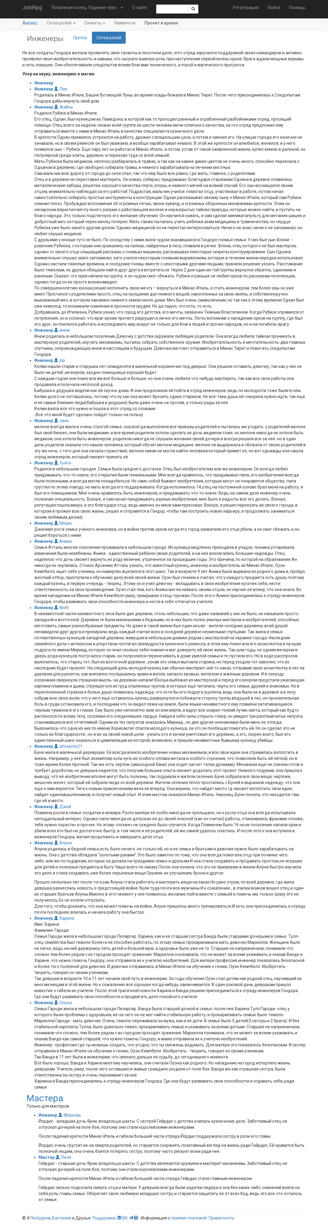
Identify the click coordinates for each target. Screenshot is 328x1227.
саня (61, 420)
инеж (62, 330)
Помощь (297, 7)
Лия (60, 89)
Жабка (63, 107)
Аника (63, 541)
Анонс (30, 23)
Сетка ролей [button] (61, 23)
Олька (63, 1002)
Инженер (43, 83)
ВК (125, 1218)
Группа (80, 37)
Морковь (69, 1115)
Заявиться (124, 23)
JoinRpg (32, 7)
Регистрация (246, 7)
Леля (63, 1157)
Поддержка (103, 1218)
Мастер (47, 1157)
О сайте (139, 7)
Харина (64, 918)
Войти (274, 7)
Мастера (45, 1098)
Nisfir (61, 607)
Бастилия (61, 1218)
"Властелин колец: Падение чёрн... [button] (87, 7)
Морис (63, 523)
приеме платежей (189, 1218)
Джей (62, 806)
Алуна (63, 842)
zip (59, 360)
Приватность (222, 1218)
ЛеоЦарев (40, 1218)
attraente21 (68, 746)
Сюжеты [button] (94, 23)
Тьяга (62, 462)
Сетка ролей (108, 37)
